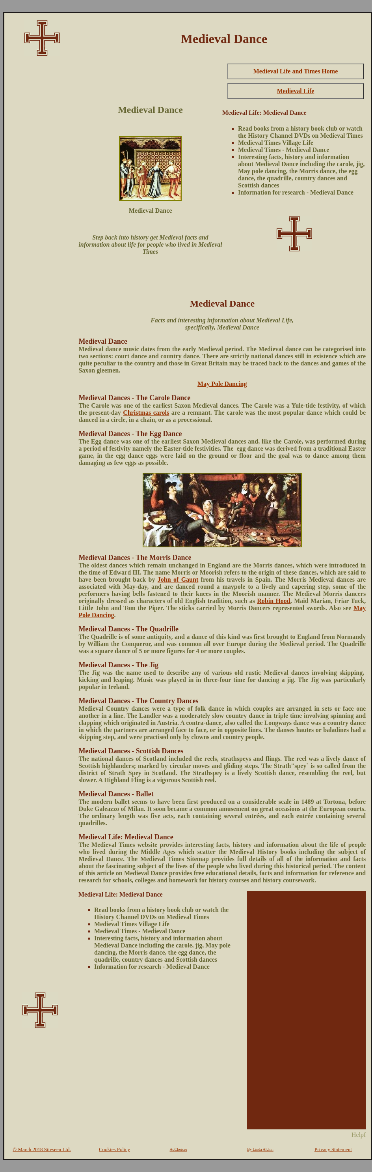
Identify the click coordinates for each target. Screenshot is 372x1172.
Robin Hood (273, 600)
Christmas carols (146, 412)
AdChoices (178, 1149)
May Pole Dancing (222, 383)
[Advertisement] (40, 180)
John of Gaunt (178, 579)
